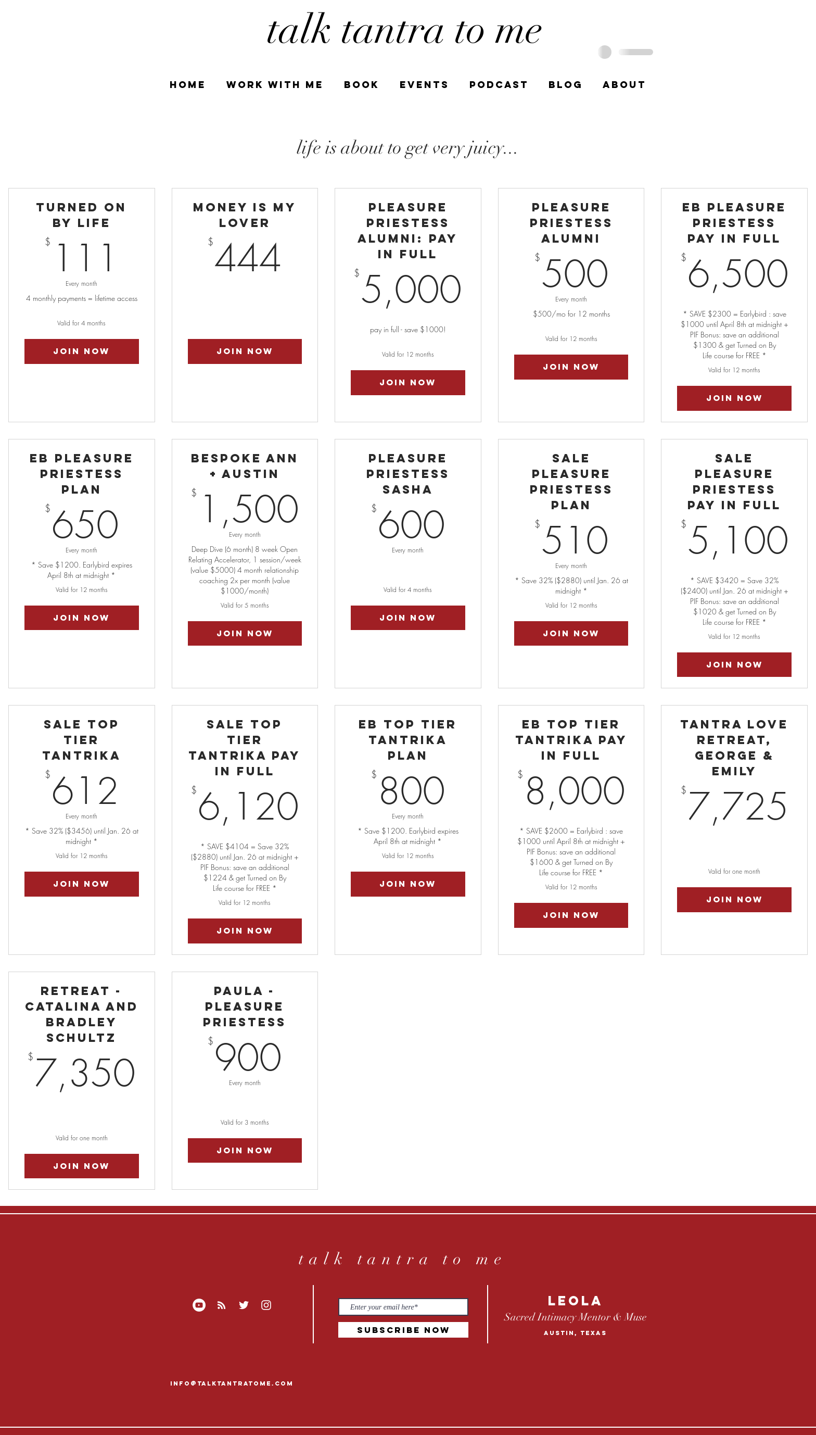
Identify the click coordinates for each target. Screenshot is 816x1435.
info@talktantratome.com (232, 1383)
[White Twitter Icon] (243, 1305)
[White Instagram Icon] (266, 1305)
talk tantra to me (402, 1259)
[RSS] (221, 1305)
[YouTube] (199, 1305)
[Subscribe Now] (403, 1330)
